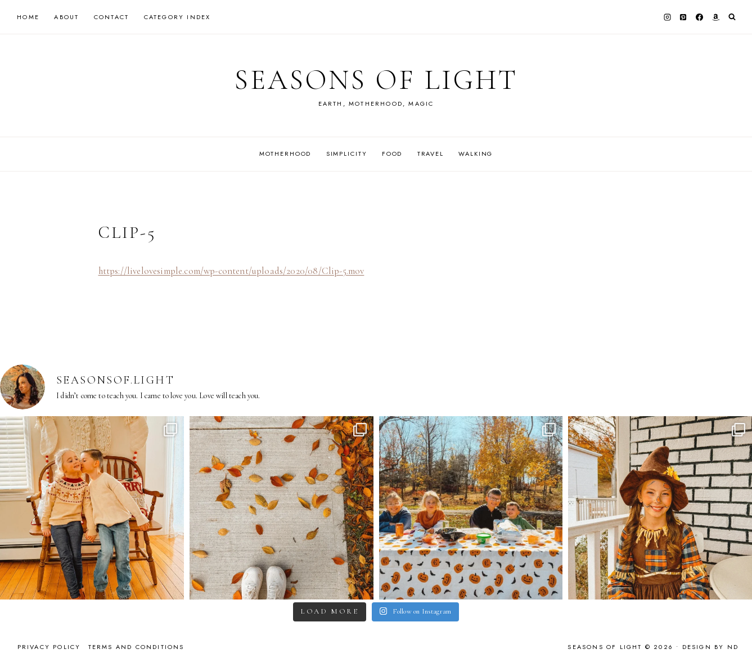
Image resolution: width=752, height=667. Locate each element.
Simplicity (346, 153)
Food (392, 153)
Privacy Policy (49, 646)
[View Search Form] (732, 17)
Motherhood (285, 153)
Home (28, 16)
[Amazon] (715, 17)
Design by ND (710, 646)
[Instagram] (667, 17)
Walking (475, 153)
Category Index (177, 16)
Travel (430, 153)
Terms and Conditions (136, 646)
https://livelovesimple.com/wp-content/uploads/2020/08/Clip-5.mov (231, 271)
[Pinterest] (683, 17)
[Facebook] (699, 17)
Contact (111, 16)
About (66, 16)
